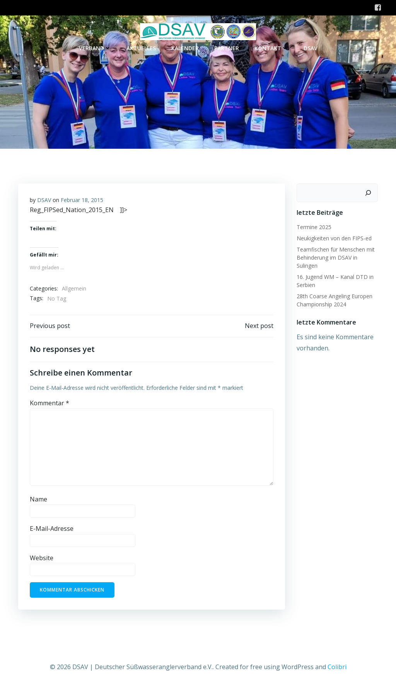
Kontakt (271, 48)
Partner (226, 48)
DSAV (310, 48)
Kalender (185, 48)
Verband (95, 48)
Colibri (337, 667)
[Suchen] (368, 193)
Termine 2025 (314, 227)
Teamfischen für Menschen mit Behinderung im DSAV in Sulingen (336, 257)
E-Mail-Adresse (51, 528)
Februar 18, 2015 (82, 200)
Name (38, 499)
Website (41, 558)
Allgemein (74, 288)
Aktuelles (141, 48)
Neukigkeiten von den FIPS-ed (334, 238)
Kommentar (49, 403)
